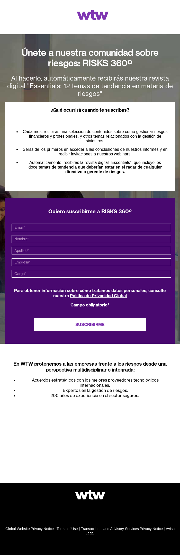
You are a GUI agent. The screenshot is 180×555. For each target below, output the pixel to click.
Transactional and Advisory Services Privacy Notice (122, 529)
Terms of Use (67, 529)
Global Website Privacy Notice (29, 529)
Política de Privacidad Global (98, 295)
